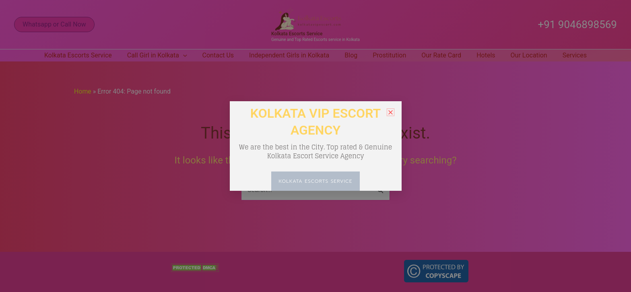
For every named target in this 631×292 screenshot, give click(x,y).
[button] (391, 112)
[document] (315, 146)
